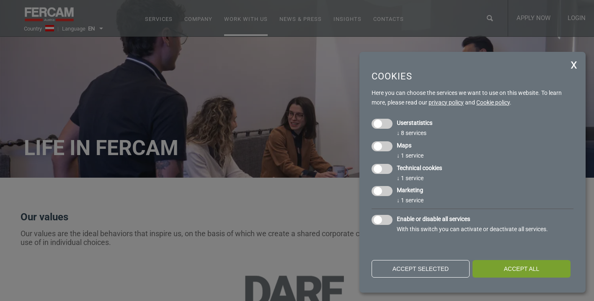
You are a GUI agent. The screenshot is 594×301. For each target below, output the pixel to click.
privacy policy (446, 102)
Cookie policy (493, 102)
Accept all (522, 268)
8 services (411, 133)
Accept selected (421, 268)
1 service (410, 155)
